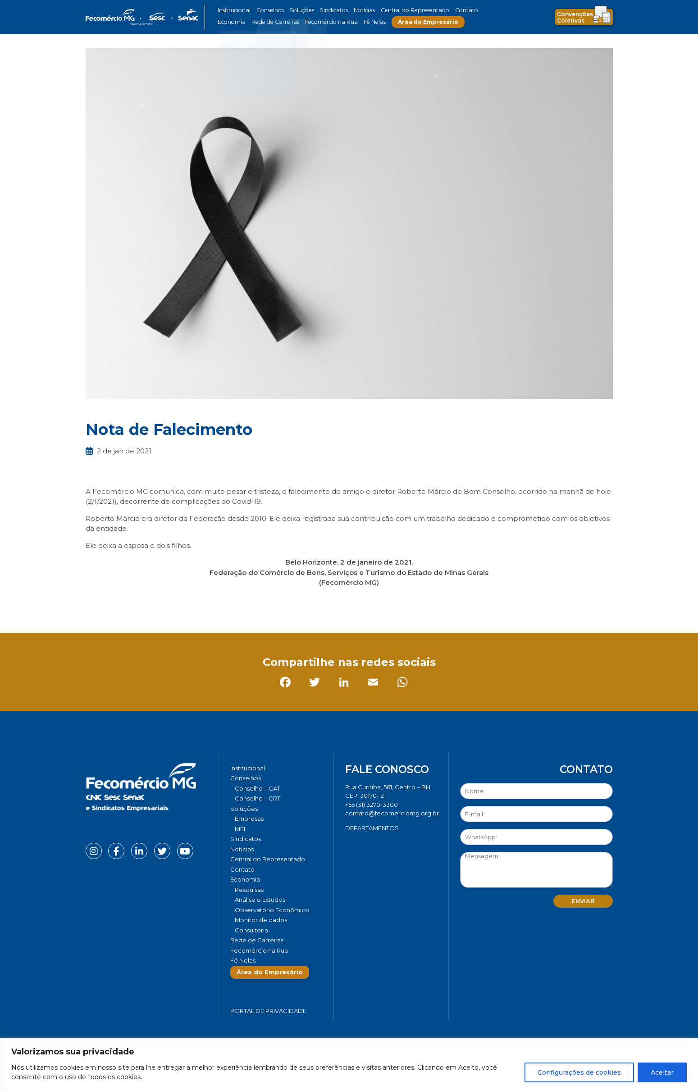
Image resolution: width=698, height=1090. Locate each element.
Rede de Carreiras (272, 21)
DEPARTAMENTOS (372, 828)
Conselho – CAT (257, 788)
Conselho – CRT (257, 798)
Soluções (298, 10)
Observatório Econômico (272, 910)
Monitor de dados (261, 919)
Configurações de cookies (579, 1072)
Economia (231, 21)
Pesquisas (249, 889)
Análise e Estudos (260, 899)
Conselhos (268, 10)
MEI (240, 828)
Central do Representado (406, 10)
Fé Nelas (366, 21)
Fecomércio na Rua (326, 21)
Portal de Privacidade (268, 1010)
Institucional (234, 10)
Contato (454, 10)
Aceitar (662, 1072)
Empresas (249, 818)
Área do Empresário (419, 21)
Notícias (357, 10)
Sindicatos (328, 10)
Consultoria (251, 930)
